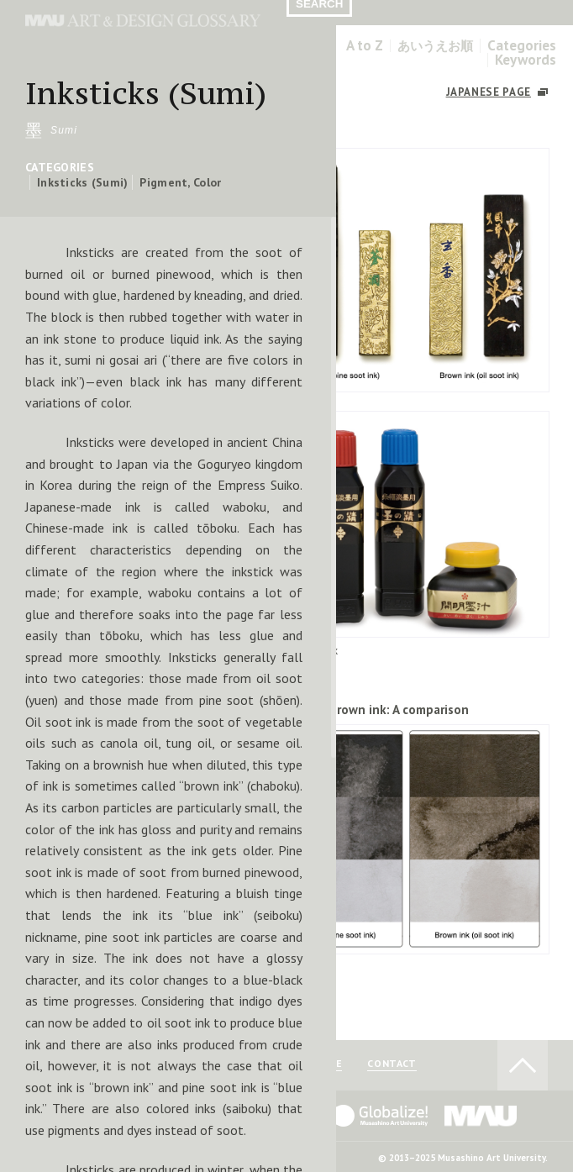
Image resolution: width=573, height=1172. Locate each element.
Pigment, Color (180, 182)
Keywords (525, 60)
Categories (521, 46)
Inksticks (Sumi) (82, 182)
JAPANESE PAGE (488, 92)
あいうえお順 (435, 45)
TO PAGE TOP (522, 1065)
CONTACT (391, 1064)
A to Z (364, 46)
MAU (481, 1116)
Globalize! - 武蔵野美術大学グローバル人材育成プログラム (369, 1116)
